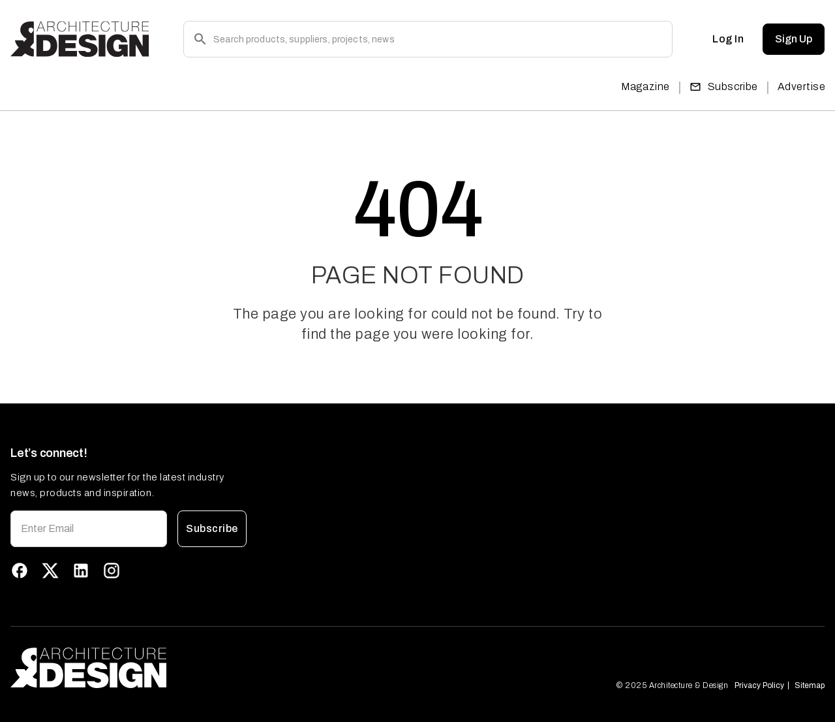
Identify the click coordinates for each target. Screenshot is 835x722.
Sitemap (810, 685)
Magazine (645, 86)
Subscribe (723, 86)
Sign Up (793, 39)
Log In (728, 39)
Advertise (801, 86)
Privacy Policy (759, 685)
